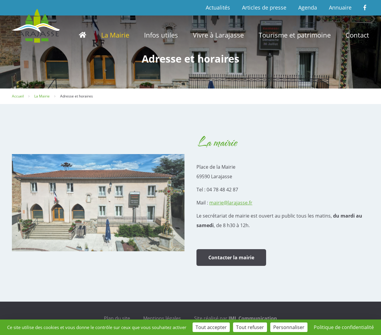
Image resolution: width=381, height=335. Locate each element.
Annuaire (340, 7)
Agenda (307, 7)
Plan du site (117, 318)
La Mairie (115, 35)
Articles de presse (264, 7)
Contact (357, 35)
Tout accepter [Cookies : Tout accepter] (211, 327)
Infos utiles (161, 35)
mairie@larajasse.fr (230, 202)
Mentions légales (162, 318)
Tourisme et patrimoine (295, 35)
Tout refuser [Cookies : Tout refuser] (250, 327)
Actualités (218, 7)
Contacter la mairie (231, 257)
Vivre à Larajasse (218, 35)
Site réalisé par (235, 318)
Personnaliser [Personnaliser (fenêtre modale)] (289, 327)
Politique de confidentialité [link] (344, 327)
